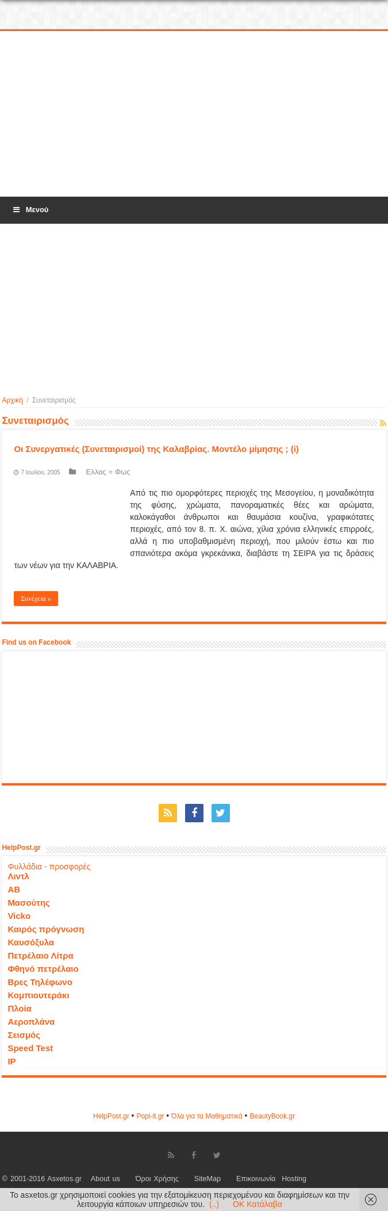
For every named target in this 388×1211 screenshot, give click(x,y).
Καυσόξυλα (30, 942)
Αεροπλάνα (31, 1021)
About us (105, 1179)
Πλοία (19, 1008)
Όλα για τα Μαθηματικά (207, 1116)
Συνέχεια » (36, 599)
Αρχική (12, 400)
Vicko (18, 916)
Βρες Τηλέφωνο (39, 982)
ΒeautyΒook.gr (272, 1116)
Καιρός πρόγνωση (45, 929)
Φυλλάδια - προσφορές (48, 866)
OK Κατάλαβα (257, 1204)
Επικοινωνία (255, 1179)
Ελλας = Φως (108, 471)
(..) (214, 1204)
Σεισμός (23, 1035)
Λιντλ (18, 876)
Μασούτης (28, 902)
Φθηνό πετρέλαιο (42, 969)
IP (11, 1061)
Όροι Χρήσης (157, 1179)
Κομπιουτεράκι (38, 995)
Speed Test (30, 1048)
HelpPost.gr (111, 1116)
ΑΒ (13, 889)
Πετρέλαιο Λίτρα (40, 955)
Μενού (29, 209)
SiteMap (207, 1179)
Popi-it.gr (150, 1116)
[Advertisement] (194, 114)
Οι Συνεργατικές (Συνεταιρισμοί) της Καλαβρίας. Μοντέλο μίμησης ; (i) (156, 449)
